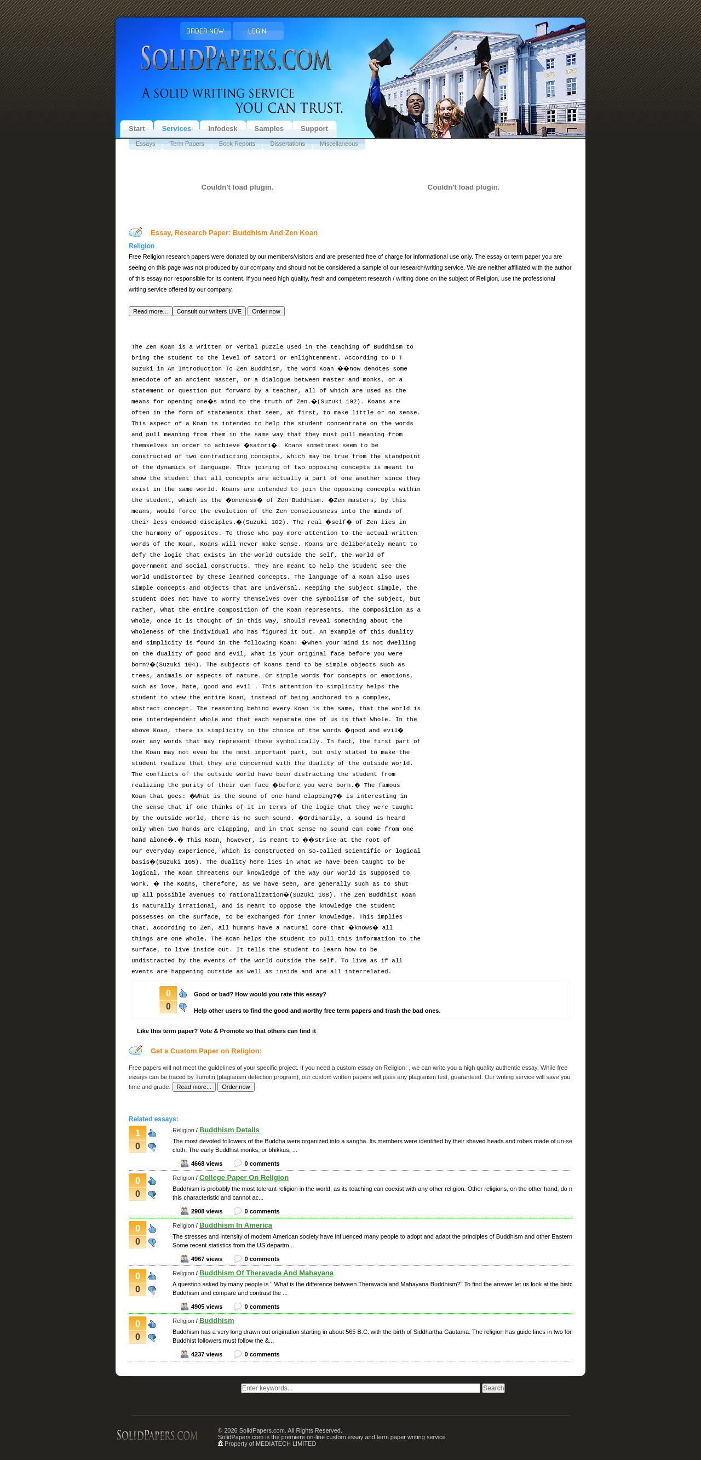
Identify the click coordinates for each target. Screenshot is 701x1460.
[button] (151, 311)
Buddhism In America (235, 1225)
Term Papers (187, 143)
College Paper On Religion (244, 1177)
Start (137, 128)
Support (314, 128)
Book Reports (237, 143)
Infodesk (222, 128)
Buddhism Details (229, 1130)
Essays (145, 143)
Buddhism (216, 1320)
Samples (269, 128)
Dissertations (287, 143)
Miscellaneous (339, 143)
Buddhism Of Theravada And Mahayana (266, 1273)
